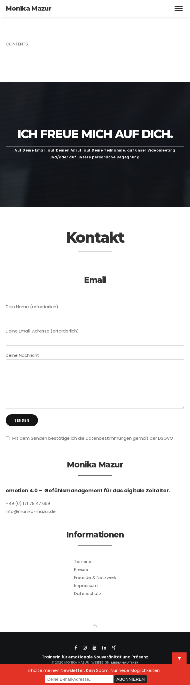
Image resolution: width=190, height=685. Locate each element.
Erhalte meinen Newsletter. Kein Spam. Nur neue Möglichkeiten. (94, 670)
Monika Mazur (28, 8)
